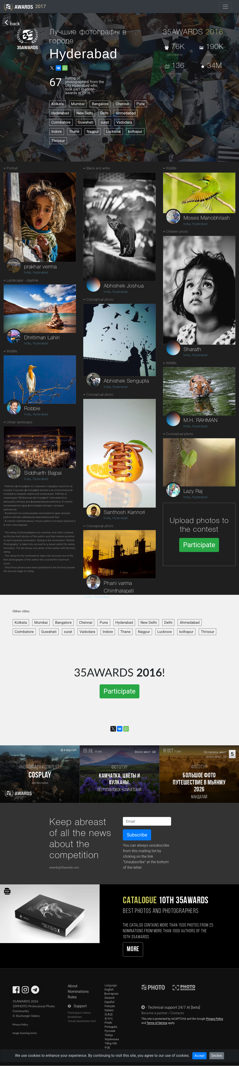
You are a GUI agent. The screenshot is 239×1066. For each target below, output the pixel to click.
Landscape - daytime (22, 280)
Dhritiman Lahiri (42, 338)
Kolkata (57, 104)
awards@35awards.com (64, 867)
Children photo (177, 231)
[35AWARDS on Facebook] (16, 991)
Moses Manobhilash (207, 218)
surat (105, 122)
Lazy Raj (193, 491)
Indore (56, 131)
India (27, 272)
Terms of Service (157, 1023)
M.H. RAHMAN (201, 420)
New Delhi (84, 113)
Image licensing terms (25, 1032)
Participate (199, 545)
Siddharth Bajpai (43, 473)
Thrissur (58, 141)
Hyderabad (60, 113)
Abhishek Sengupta (126, 381)
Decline (216, 1055)
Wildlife (12, 351)
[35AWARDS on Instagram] (25, 991)
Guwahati (85, 122)
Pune (140, 104)
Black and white (98, 168)
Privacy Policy (20, 1024)
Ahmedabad (125, 113)
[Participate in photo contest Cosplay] (39, 774)
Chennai (122, 104)
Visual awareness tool (82, 1021)
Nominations (78, 991)
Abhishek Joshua (124, 286)
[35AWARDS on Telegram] (35, 991)
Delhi (104, 113)
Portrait (12, 168)
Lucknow (113, 131)
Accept (199, 1055)
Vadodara (124, 122)
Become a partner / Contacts (162, 1013)
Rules (72, 997)
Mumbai (77, 104)
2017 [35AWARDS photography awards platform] (25, 6)
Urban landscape (19, 422)
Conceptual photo (100, 299)
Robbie (32, 409)
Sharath (193, 349)
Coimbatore (60, 122)
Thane (74, 131)
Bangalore (100, 104)
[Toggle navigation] (225, 6)
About (73, 986)
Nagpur (93, 131)
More (133, 949)
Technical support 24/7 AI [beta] (174, 1007)
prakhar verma (40, 267)
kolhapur (135, 131)
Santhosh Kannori (124, 512)
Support (80, 1006)
